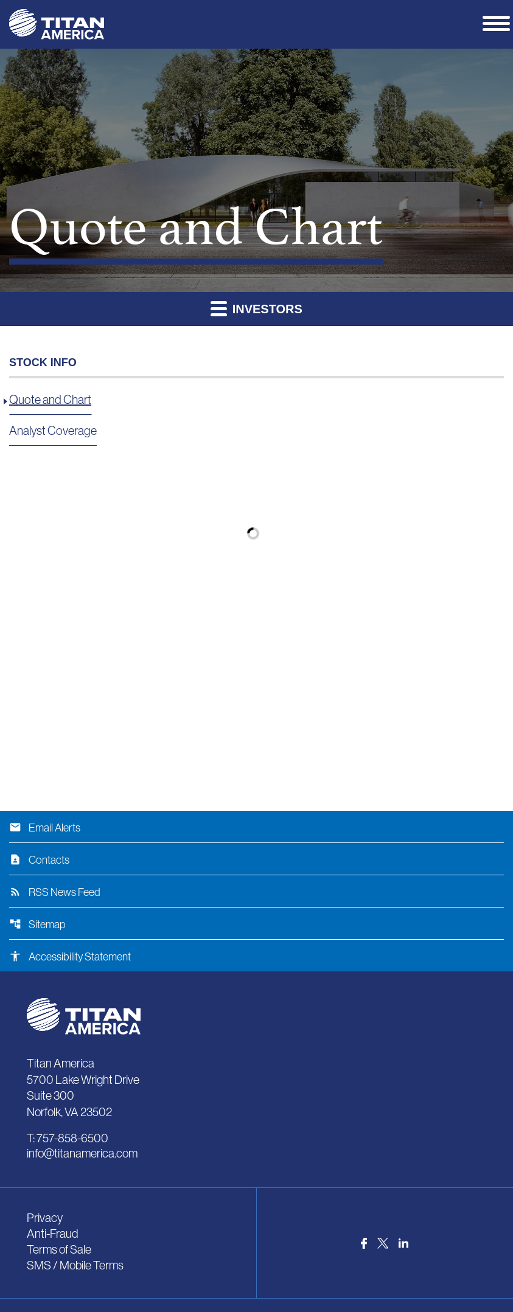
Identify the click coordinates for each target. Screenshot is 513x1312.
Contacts (39, 860)
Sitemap (37, 924)
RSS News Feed (54, 892)
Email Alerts (44, 828)
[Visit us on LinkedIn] (403, 1243)
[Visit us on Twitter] (383, 1243)
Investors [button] (256, 308)
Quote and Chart (50, 399)
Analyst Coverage (53, 430)
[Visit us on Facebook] (364, 1243)
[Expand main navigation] (498, 22)
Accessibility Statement (70, 957)
